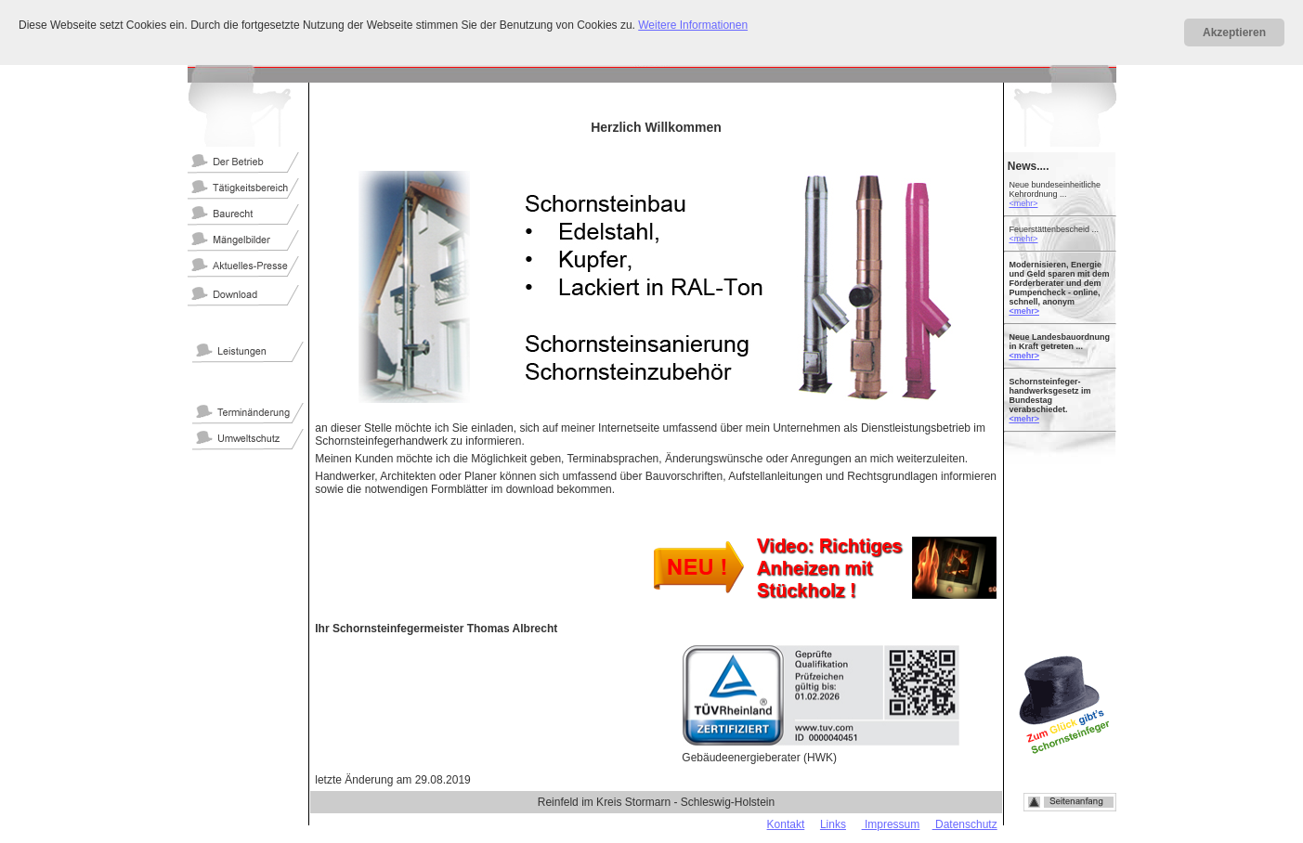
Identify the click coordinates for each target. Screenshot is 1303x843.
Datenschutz (964, 824)
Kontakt (786, 824)
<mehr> (1023, 203)
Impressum (891, 824)
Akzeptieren (1234, 32)
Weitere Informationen (693, 25)
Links (833, 824)
